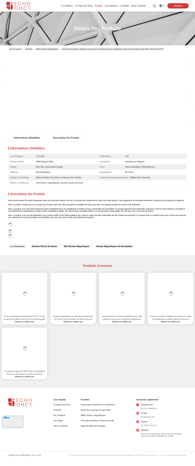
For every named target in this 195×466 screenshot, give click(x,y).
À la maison (67, 6)
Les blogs (58, 420)
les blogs (124, 6)
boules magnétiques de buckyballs (114, 246)
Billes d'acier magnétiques (47, 49)
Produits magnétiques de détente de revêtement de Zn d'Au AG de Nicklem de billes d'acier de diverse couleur (73, 318)
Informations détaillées (27, 137)
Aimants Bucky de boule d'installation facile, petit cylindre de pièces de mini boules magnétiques (122, 317)
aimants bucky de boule (44, 246)
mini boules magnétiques (76, 246)
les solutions (111, 6)
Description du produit (66, 137)
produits (99, 6)
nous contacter (138, 6)
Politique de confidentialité (19, 455)
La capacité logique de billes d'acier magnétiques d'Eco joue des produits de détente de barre (24, 372)
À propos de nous (84, 6)
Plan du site (36, 455)
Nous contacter (61, 426)
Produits (28, 49)
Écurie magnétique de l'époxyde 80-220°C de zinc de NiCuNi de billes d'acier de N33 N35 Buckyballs (24, 317)
